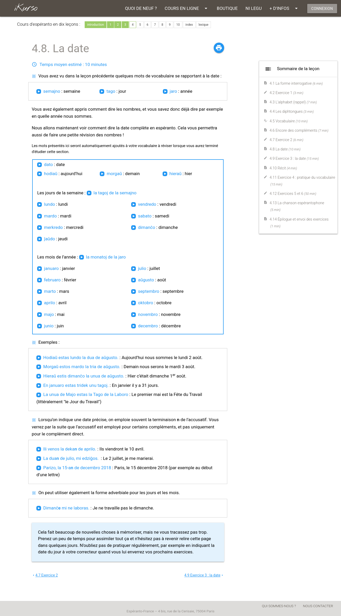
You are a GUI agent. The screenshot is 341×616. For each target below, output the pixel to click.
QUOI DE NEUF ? (141, 8)
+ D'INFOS (284, 8)
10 (178, 25)
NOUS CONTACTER (318, 606)
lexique (204, 25)
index (189, 25)
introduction (95, 25)
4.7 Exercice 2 (45, 575)
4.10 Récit (283, 168)
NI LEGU (253, 8)
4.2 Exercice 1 (286, 93)
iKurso (25, 8)
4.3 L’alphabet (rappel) (293, 102)
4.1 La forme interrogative (296, 83)
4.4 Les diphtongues (292, 111)
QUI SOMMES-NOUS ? (279, 606)
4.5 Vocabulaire (289, 121)
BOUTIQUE (227, 8)
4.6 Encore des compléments (299, 130)
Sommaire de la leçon (291, 68)
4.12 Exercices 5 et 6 (293, 193)
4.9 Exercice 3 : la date (204, 575)
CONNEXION (322, 8)
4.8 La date (285, 149)
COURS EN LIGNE (187, 8)
